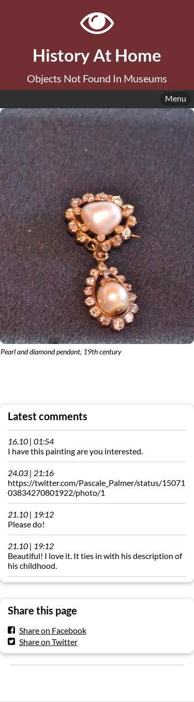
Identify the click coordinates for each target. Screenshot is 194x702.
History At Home (97, 55)
